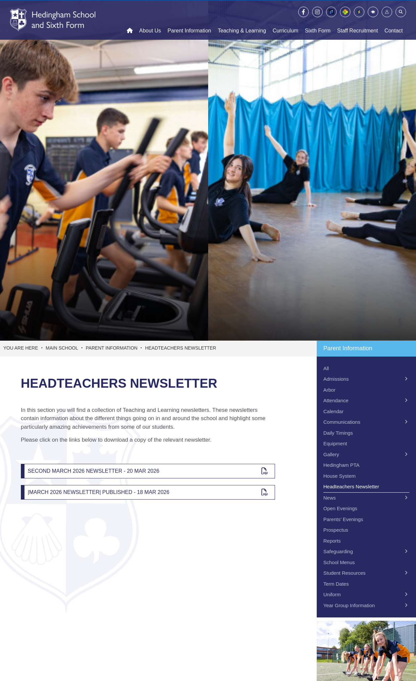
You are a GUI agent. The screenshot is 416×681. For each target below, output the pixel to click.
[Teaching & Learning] (241, 20)
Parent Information (111, 348)
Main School (62, 348)
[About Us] (150, 20)
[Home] (52, 19)
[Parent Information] (189, 20)
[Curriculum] (285, 20)
